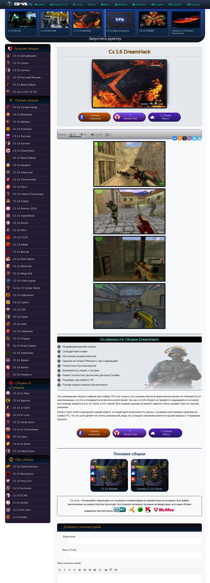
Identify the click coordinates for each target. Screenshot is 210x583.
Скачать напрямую (95, 117)
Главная (40, 4)
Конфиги (157, 4)
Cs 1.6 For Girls (153, 566)
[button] (59, 405)
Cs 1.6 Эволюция (154, 552)
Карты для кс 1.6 (117, 543)
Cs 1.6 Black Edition (155, 547)
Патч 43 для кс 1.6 (118, 547)
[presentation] (60, 404)
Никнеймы (139, 4)
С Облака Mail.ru (165, 117)
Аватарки (121, 4)
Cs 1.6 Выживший (154, 557)
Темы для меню (117, 561)
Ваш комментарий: (69, 397)
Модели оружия (117, 566)
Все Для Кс (175, 4)
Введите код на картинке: (69, 450)
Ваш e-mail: (69, 384)
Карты (105, 4)
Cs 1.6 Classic (152, 543)
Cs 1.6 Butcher (152, 561)
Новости (194, 4)
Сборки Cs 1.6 (58, 4)
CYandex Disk (130, 117)
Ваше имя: (69, 371)
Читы (92, 4)
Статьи (78, 4)
